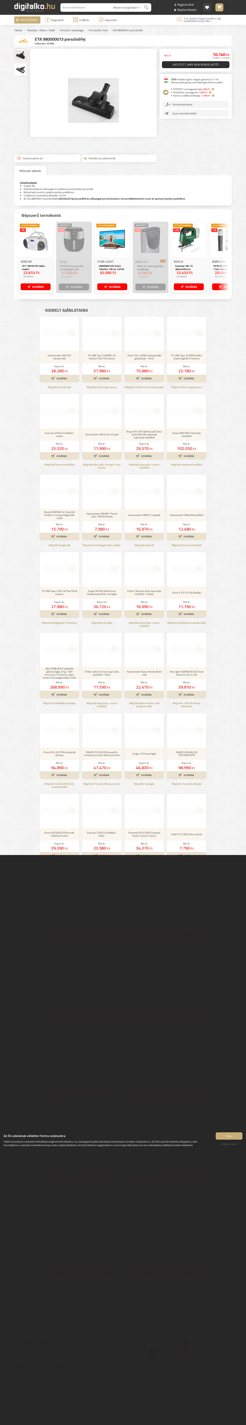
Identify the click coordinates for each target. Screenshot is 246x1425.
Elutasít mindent (229, 1145)
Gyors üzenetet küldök (185, 114)
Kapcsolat (108, 19)
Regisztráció (185, 4)
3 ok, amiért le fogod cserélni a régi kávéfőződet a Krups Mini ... (202, 19)
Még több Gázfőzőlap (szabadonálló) (186, 675)
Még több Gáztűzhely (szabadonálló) (144, 439)
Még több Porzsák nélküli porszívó (101, 836)
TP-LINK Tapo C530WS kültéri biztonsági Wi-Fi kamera (186, 409)
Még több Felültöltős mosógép (59, 755)
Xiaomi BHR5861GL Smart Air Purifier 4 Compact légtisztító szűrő (59, 567)
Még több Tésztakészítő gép (187, 836)
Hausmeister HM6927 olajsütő (144, 567)
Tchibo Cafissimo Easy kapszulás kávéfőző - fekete (144, 645)
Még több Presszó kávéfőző (59, 517)
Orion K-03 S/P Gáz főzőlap (186, 645)
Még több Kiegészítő (59, 597)
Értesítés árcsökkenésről (99, 158)
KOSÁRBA (38, 286)
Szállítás (81, 19)
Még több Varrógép (102, 675)
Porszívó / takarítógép (72, 30)
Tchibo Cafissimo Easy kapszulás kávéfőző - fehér (102, 725)
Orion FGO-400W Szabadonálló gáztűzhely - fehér (144, 409)
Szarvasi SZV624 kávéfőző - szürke (59, 487)
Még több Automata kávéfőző (186, 517)
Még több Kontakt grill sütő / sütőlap (102, 597)
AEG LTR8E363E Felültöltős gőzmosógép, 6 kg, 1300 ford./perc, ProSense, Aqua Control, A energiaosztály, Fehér (59, 726)
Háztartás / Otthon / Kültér (41, 30)
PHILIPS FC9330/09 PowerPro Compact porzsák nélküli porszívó (102, 806)
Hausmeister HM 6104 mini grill (101, 487)
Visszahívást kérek (183, 105)
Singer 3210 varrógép (144, 806)
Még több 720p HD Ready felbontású (186, 757)
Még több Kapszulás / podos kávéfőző (144, 519)
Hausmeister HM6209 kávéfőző (186, 567)
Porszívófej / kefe (98, 30)
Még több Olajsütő (144, 597)
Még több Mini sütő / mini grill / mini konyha (102, 519)
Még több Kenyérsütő (59, 439)
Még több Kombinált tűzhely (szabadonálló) (59, 838)
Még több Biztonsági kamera (102, 439)
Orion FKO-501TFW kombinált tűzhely (59, 806)
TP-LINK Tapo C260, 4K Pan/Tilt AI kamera (59, 645)
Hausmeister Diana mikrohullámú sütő (144, 725)
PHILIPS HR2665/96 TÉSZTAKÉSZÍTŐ (186, 806)
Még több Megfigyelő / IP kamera (59, 675)
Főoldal (18, 30)
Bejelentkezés (186, 9)
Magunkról (54, 19)
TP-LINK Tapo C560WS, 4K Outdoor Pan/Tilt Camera (102, 409)
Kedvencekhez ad (30, 158)
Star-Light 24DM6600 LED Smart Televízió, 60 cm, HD (187, 725)
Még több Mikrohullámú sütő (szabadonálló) (144, 757)
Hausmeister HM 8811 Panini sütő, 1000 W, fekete (101, 567)
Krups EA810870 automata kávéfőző (186, 487)
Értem (229, 1137)
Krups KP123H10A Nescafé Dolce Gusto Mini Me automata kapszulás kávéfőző (144, 487)
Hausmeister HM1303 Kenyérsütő (59, 409)
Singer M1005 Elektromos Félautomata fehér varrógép (102, 645)
